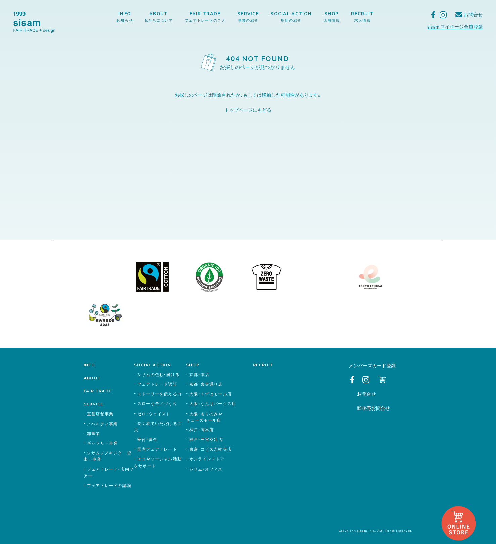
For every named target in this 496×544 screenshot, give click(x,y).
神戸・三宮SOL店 (206, 439)
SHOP (331, 16)
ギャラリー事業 (102, 443)
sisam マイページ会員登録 (455, 26)
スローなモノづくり (157, 403)
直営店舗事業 (100, 414)
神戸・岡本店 (201, 430)
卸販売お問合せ (373, 407)
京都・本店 (199, 374)
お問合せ (473, 14)
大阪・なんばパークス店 (212, 403)
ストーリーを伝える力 (159, 394)
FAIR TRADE (205, 16)
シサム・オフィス (206, 469)
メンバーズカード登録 (372, 365)
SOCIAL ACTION (291, 16)
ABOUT (158, 16)
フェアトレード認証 (157, 384)
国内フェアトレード (157, 449)
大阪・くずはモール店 (210, 394)
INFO (124, 16)
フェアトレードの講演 (109, 485)
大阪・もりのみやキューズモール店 (204, 417)
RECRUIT (362, 16)
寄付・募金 (147, 439)
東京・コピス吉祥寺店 (210, 449)
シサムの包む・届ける (158, 374)
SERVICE (248, 16)
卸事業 (93, 433)
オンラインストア (207, 459)
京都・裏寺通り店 (206, 384)
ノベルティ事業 (102, 424)
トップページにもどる (248, 109)
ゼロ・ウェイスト (154, 414)
